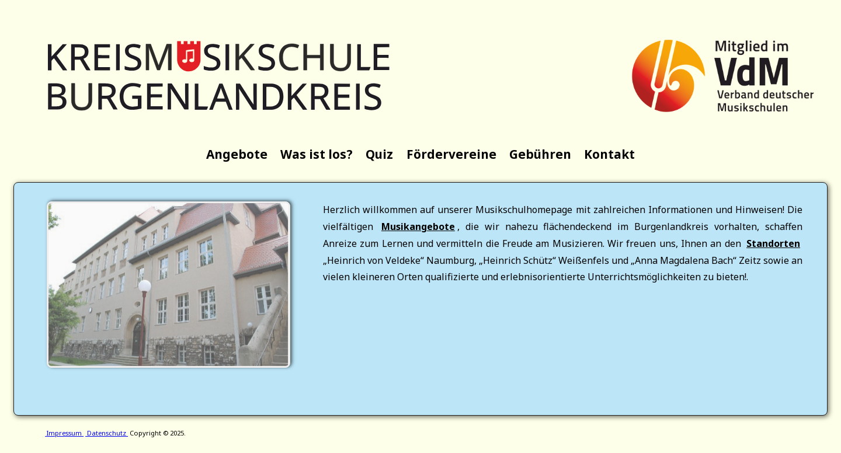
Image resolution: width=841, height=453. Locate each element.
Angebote (236, 154)
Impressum (64, 432)
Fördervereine (451, 154)
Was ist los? (316, 154)
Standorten (773, 243)
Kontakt (609, 154)
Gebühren (540, 154)
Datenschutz (106, 432)
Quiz (379, 154)
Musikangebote (418, 226)
